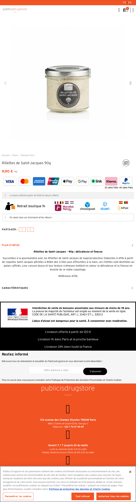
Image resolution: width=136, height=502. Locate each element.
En (129, 2)
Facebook (22, 229)
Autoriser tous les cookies (113, 496)
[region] (68, 484)
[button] (5, 83)
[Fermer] (130, 472)
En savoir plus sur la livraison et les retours (31, 217)
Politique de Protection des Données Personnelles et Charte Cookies (87, 380)
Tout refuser (82, 496)
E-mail (30, 229)
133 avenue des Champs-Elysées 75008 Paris (68, 419)
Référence (64, 276)
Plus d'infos (11, 245)
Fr (125, 2)
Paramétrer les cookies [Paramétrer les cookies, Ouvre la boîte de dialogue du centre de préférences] (18, 496)
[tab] (68, 217)
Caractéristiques (15, 287)
